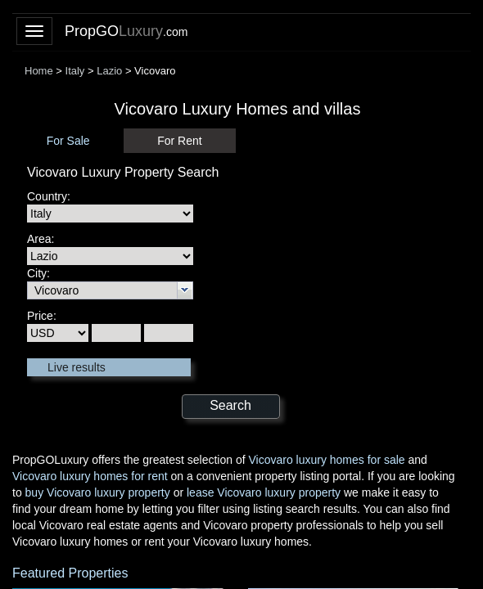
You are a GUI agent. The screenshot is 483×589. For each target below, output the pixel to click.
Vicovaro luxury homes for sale (326, 459)
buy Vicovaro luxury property (97, 492)
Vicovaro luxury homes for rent (90, 476)
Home (39, 71)
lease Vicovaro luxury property (264, 492)
